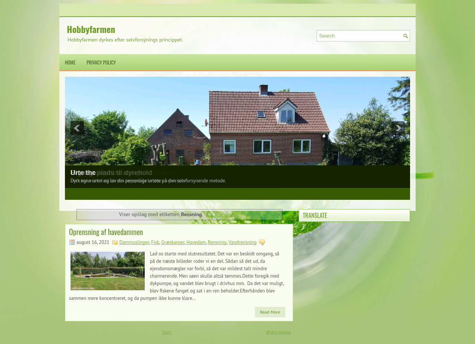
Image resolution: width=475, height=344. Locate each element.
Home (70, 62)
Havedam (196, 242)
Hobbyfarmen (91, 29)
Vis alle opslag (222, 214)
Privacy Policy (101, 62)
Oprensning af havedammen (106, 231)
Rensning (217, 242)
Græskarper (173, 242)
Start (166, 332)
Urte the (83, 172)
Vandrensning (243, 242)
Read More (270, 312)
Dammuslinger (134, 242)
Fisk (155, 242)
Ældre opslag (278, 332)
